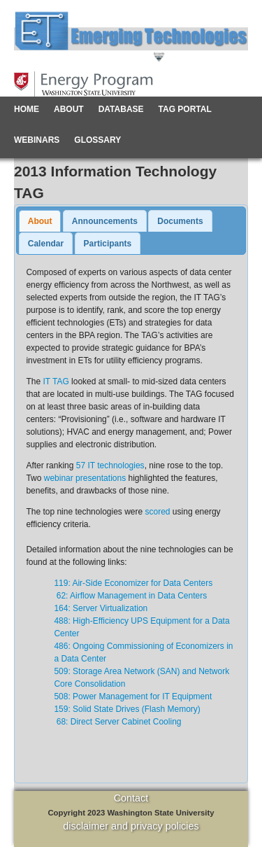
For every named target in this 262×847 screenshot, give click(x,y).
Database (121, 109)
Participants (108, 243)
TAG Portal (185, 109)
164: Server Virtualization (100, 608)
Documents (180, 221)
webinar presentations (85, 478)
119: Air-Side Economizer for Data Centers (133, 583)
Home (26, 109)
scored (157, 512)
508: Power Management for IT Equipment (133, 696)
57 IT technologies (110, 465)
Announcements (105, 221)
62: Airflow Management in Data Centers (130, 596)
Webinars (36, 140)
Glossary (97, 140)
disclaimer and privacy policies (130, 826)
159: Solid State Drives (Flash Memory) (127, 709)
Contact (131, 798)
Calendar (46, 243)
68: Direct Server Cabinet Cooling (117, 722)
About (69, 109)
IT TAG (55, 381)
